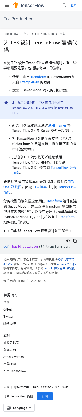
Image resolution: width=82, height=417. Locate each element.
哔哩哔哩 (9, 323)
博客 (6, 302)
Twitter (8, 316)
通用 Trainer (57, 125)
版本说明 (9, 350)
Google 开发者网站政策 (59, 268)
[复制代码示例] (75, 240)
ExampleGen (29, 82)
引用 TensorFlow (14, 371)
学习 (27, 33)
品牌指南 (9, 364)
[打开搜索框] (64, 5)
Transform (38, 77)
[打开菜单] (7, 5)
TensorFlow (10, 33)
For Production (18, 19)
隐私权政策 (21, 387)
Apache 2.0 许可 (67, 264)
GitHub (8, 309)
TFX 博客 (40, 187)
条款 (6, 387)
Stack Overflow (13, 357)
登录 (74, 5)
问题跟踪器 (11, 343)
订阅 (45, 396)
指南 (62, 33)
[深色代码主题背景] (68, 240)
